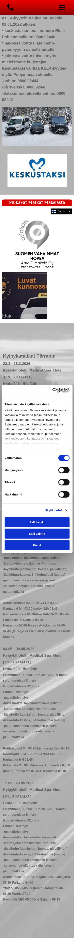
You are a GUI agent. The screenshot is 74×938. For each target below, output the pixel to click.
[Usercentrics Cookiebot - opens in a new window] (52, 390)
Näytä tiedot (53, 510)
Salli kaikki (37, 522)
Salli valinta (37, 533)
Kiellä (37, 545)
